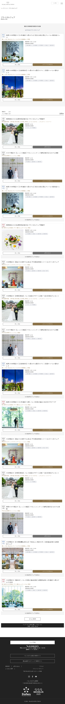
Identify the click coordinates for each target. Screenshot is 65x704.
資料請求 (7, 666)
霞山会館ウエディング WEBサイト (32, 661)
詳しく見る (17, 64)
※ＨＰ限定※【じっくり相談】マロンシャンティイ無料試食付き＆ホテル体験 (32, 153)
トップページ (4, 8)
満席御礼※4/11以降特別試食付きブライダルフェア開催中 (25, 119)
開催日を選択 (16, 701)
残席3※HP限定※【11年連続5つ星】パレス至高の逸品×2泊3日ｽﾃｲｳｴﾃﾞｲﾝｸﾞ (31, 402)
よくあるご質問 (9, 668)
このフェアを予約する (47, 64)
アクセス (41, 666)
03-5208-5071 (33, 646)
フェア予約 (32, 642)
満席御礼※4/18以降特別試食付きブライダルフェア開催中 (25, 225)
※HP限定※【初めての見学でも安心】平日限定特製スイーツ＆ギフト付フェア (32, 262)
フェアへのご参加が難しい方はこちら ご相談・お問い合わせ (32, 625)
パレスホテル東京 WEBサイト (32, 655)
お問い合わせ (47, 146)
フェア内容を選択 (46, 701)
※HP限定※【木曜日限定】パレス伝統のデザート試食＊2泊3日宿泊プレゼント (32, 296)
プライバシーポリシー (38, 668)
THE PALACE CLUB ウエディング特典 (32, 671)
